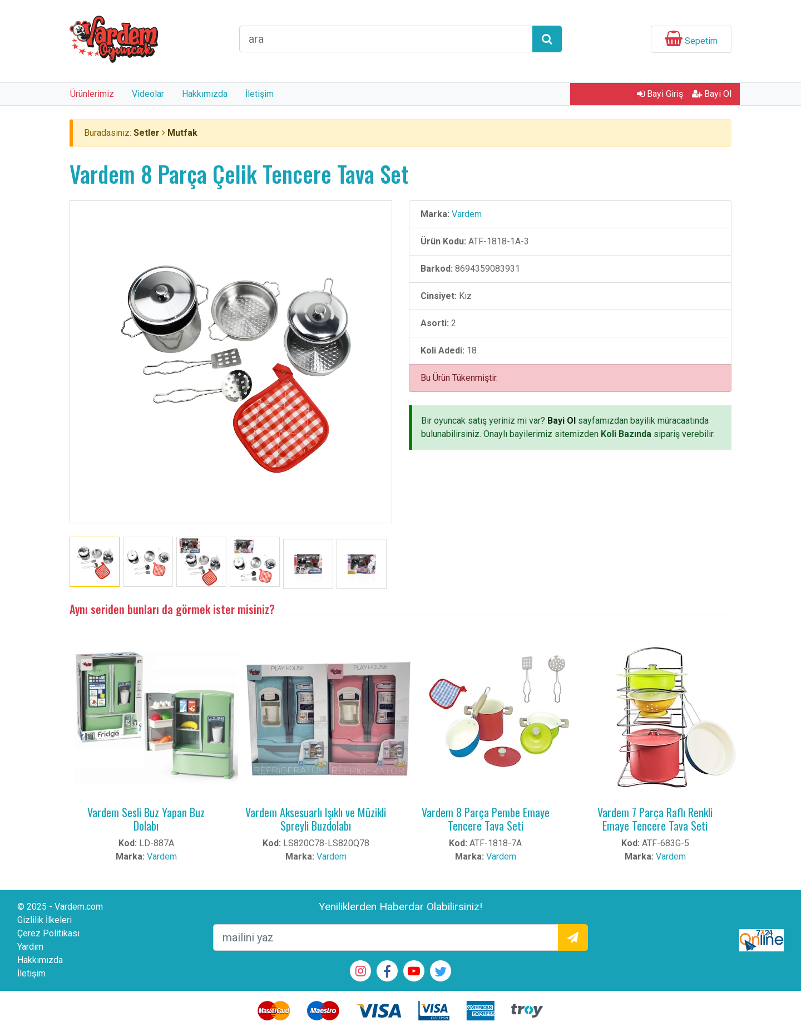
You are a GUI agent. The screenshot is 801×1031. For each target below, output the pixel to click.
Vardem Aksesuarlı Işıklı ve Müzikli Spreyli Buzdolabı (315, 819)
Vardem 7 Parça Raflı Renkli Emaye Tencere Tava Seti (655, 819)
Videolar (148, 94)
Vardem (467, 214)
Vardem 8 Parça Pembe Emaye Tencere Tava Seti (486, 819)
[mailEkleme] (385, 937)
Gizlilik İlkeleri (44, 920)
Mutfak (182, 132)
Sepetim (701, 41)
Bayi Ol (711, 94)
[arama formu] (386, 39)
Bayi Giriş (660, 94)
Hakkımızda (205, 94)
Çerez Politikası (48, 933)
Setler (147, 132)
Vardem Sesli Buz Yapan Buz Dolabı (146, 819)
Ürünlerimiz (92, 94)
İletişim (259, 94)
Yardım (30, 946)
